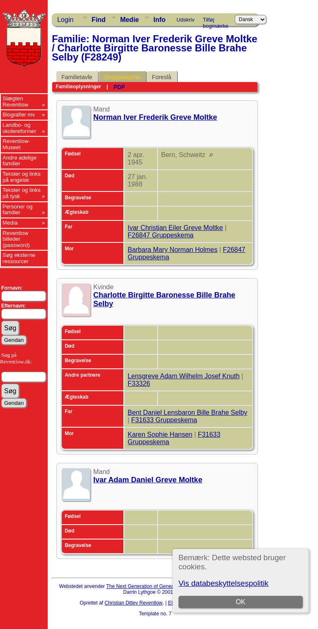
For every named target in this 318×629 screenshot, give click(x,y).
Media (9, 223)
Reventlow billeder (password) (16, 239)
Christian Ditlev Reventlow (133, 603)
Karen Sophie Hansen (160, 434)
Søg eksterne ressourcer (18, 258)
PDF (119, 87)
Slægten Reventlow (15, 101)
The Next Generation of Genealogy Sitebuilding (158, 586)
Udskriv (185, 20)
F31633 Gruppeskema (164, 419)
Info (159, 19)
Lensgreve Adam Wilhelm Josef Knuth (183, 376)
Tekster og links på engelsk (21, 177)
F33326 (139, 383)
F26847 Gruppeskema (160, 235)
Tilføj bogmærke (216, 21)
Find (99, 19)
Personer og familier (17, 209)
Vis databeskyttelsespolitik (223, 583)
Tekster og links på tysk (21, 193)
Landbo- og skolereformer (19, 128)
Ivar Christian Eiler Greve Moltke (175, 227)
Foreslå (161, 77)
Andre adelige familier (19, 161)
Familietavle (76, 77)
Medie (129, 19)
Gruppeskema (122, 77)
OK (240, 601)
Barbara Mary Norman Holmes (172, 249)
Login (65, 19)
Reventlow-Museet (16, 144)
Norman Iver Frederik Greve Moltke (155, 117)
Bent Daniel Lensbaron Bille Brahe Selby (187, 412)
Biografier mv (18, 114)
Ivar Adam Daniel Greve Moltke (147, 480)
